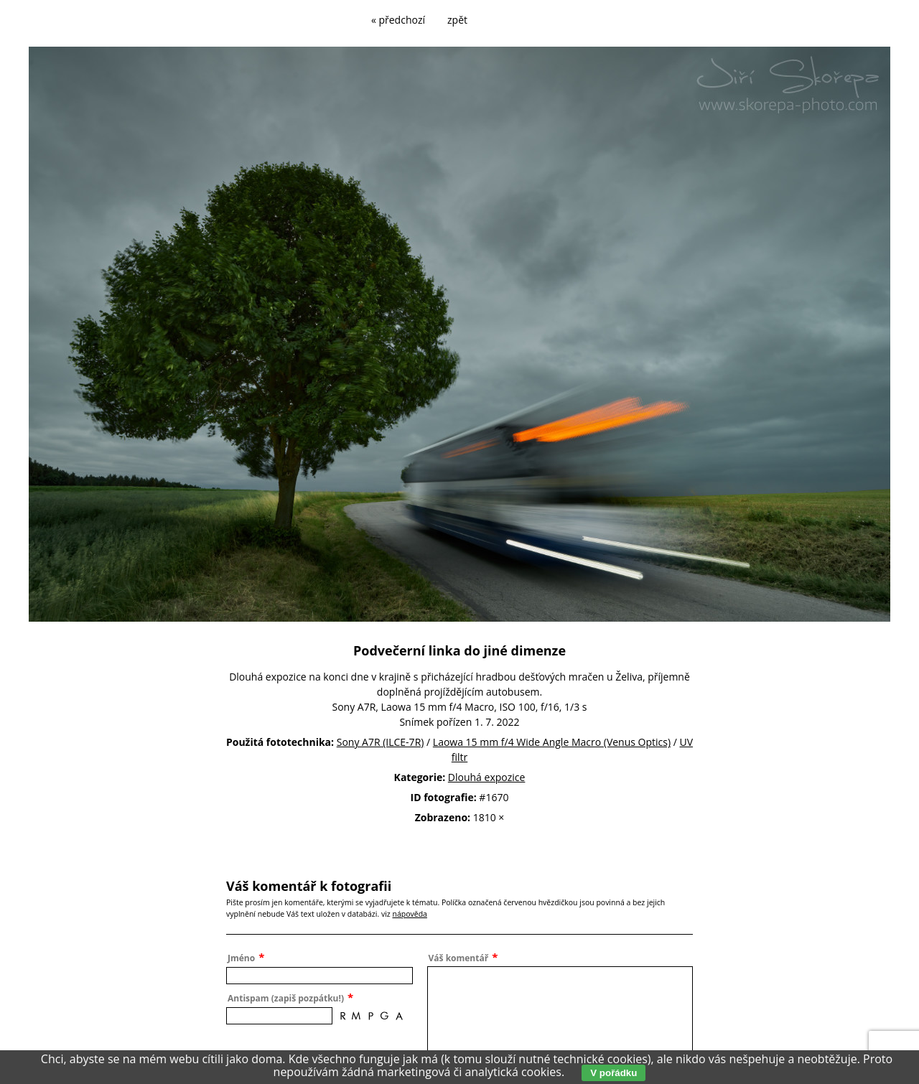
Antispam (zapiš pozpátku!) (286, 998)
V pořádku (613, 1072)
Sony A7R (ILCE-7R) (380, 742)
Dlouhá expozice (487, 777)
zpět (457, 20)
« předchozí (398, 20)
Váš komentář (459, 958)
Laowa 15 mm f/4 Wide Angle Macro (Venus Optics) (552, 742)
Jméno (241, 958)
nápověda (409, 914)
